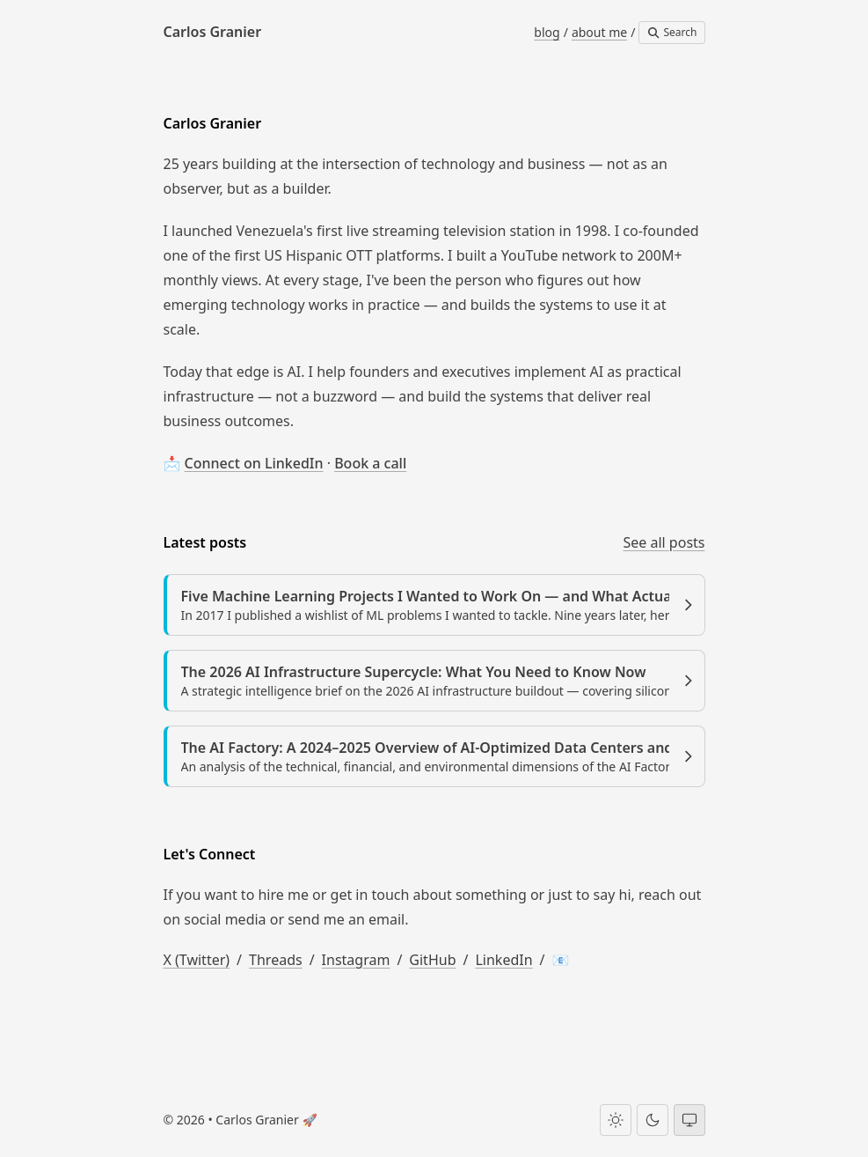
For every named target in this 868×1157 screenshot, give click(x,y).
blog (546, 32)
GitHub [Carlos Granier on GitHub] (432, 959)
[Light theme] (615, 1120)
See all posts (663, 542)
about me (599, 32)
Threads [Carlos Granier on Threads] (276, 959)
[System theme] (689, 1120)
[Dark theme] (652, 1120)
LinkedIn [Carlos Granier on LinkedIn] (503, 959)
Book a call (370, 463)
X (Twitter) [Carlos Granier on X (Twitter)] (197, 959)
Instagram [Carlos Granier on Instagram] (356, 959)
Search (671, 32)
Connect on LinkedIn (254, 463)
